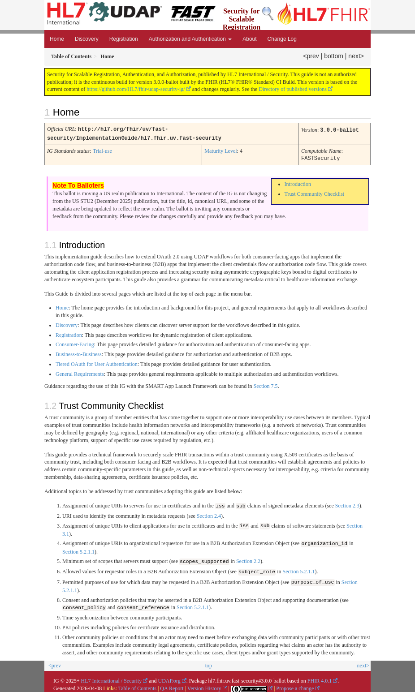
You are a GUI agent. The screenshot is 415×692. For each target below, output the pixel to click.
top (208, 663)
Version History (204, 686)
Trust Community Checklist (315, 192)
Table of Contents (137, 686)
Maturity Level (220, 150)
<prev (311, 56)
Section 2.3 (347, 505)
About (249, 39)
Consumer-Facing (75, 343)
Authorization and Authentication (190, 39)
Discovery (87, 39)
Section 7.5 (266, 385)
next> (356, 56)
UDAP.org (169, 678)
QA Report (171, 686)
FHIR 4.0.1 (319, 678)
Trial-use (102, 150)
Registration (123, 39)
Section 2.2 (248, 560)
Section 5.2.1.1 (78, 550)
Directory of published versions (293, 89)
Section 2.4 (209, 514)
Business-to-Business (79, 353)
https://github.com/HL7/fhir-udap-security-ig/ (135, 89)
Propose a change (295, 686)
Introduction (298, 183)
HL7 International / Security (111, 678)
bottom (333, 56)
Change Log (282, 39)
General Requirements (80, 373)
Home (57, 39)
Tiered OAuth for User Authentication (97, 363)
